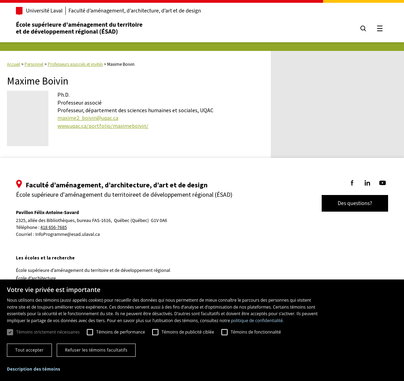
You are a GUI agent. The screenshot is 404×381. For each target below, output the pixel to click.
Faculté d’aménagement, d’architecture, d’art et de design (134, 11)
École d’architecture (36, 278)
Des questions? (355, 203)
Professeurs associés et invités (75, 64)
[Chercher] (363, 28)
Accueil (13, 64)
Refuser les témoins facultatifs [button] (96, 350)
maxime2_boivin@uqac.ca (87, 117)
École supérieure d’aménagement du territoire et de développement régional (93, 270)
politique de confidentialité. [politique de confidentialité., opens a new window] (257, 321)
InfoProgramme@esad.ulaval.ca (67, 234)
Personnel (34, 64)
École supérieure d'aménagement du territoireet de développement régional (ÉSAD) (79, 28)
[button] (33, 369)
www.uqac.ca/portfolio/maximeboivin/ (102, 125)
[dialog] (202, 330)
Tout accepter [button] (29, 350)
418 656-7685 (53, 227)
